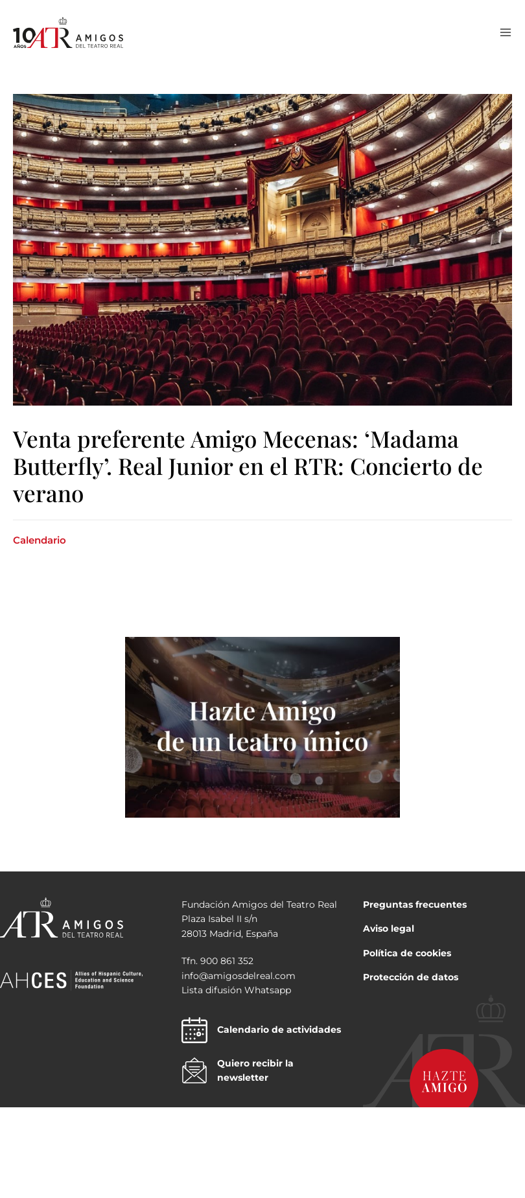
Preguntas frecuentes (415, 904)
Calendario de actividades (261, 1030)
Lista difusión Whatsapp (236, 990)
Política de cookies (407, 953)
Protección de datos (410, 977)
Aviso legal (388, 928)
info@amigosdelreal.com (238, 976)
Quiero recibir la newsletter (237, 1070)
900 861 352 (226, 961)
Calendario (39, 540)
